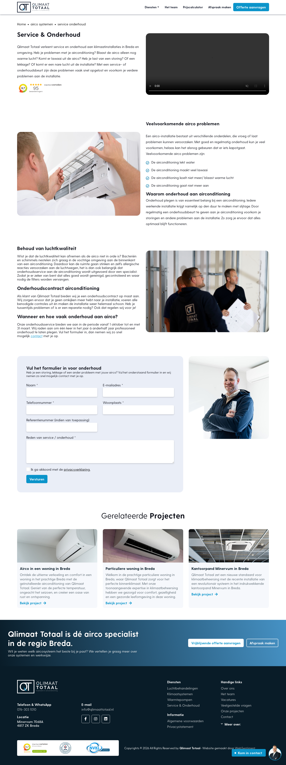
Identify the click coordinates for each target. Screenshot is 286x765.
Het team (171, 7)
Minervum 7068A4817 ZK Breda (30, 723)
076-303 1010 (26, 709)
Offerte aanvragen (251, 7)
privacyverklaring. (77, 469)
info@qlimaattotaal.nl (97, 709)
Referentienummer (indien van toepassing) (57, 420)
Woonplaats (112, 402)
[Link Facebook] (85, 719)
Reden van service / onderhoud (49, 437)
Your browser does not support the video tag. (207, 64)
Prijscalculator (193, 7)
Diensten (151, 7)
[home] (21, 24)
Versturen (36, 479)
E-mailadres (112, 385)
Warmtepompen (179, 699)
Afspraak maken (219, 7)
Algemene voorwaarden (185, 721)
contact (36, 336)
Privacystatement (180, 726)
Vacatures (228, 699)
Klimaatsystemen (180, 694)
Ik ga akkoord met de (60, 469)
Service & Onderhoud (183, 705)
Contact (227, 717)
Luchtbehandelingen (182, 688)
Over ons (228, 688)
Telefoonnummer (39, 402)
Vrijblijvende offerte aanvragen (216, 643)
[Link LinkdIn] (106, 719)
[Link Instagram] (96, 719)
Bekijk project (33, 603)
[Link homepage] (33, 7)
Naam (30, 385)
